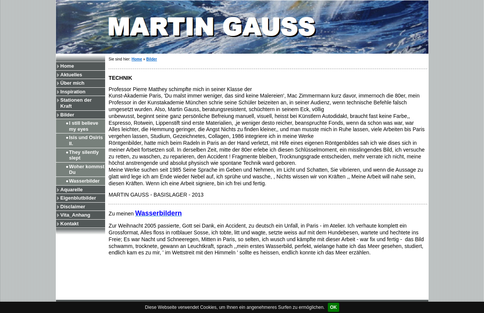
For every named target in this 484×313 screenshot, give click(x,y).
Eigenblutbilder (78, 198)
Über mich (72, 83)
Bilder (67, 115)
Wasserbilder (84, 181)
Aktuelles (71, 74)
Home (67, 66)
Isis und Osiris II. (86, 140)
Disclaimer (72, 206)
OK (333, 307)
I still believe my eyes (83, 126)
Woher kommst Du (87, 169)
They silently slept (84, 155)
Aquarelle (71, 189)
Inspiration (72, 92)
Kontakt (69, 223)
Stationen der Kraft (76, 103)
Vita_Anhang (75, 215)
